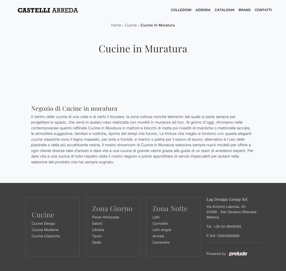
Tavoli (97, 236)
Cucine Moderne (45, 229)
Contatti (263, 10)
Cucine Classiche (46, 236)
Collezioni (181, 10)
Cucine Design (43, 223)
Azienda (203, 10)
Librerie (98, 229)
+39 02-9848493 (227, 226)
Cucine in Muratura (157, 25)
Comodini (160, 223)
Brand (245, 10)
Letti (156, 217)
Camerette (161, 242)
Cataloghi (225, 10)
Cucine (131, 25)
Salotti (97, 223)
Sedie (96, 242)
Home (116, 25)
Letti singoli (162, 229)
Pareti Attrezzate (105, 217)
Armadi (158, 236)
